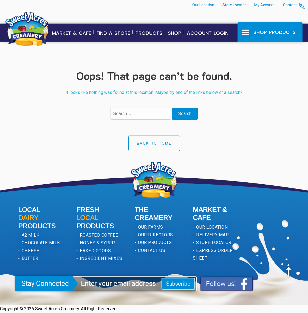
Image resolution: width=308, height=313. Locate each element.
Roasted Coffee (98, 235)
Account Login (207, 33)
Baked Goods (95, 250)
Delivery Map (212, 234)
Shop (174, 33)
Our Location (203, 5)
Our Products (154, 242)
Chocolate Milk (40, 242)
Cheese (29, 250)
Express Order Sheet (213, 254)
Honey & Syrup (97, 242)
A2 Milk (29, 235)
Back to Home (154, 143)
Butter (29, 258)
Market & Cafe (71, 33)
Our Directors (155, 234)
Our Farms (150, 227)
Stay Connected (45, 284)
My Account (264, 5)
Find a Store (113, 33)
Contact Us (292, 5)
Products (148, 33)
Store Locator (234, 5)
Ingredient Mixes (100, 258)
